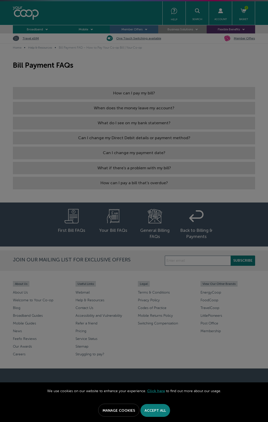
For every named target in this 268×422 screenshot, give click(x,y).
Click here (156, 391)
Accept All (155, 410)
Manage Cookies (119, 410)
